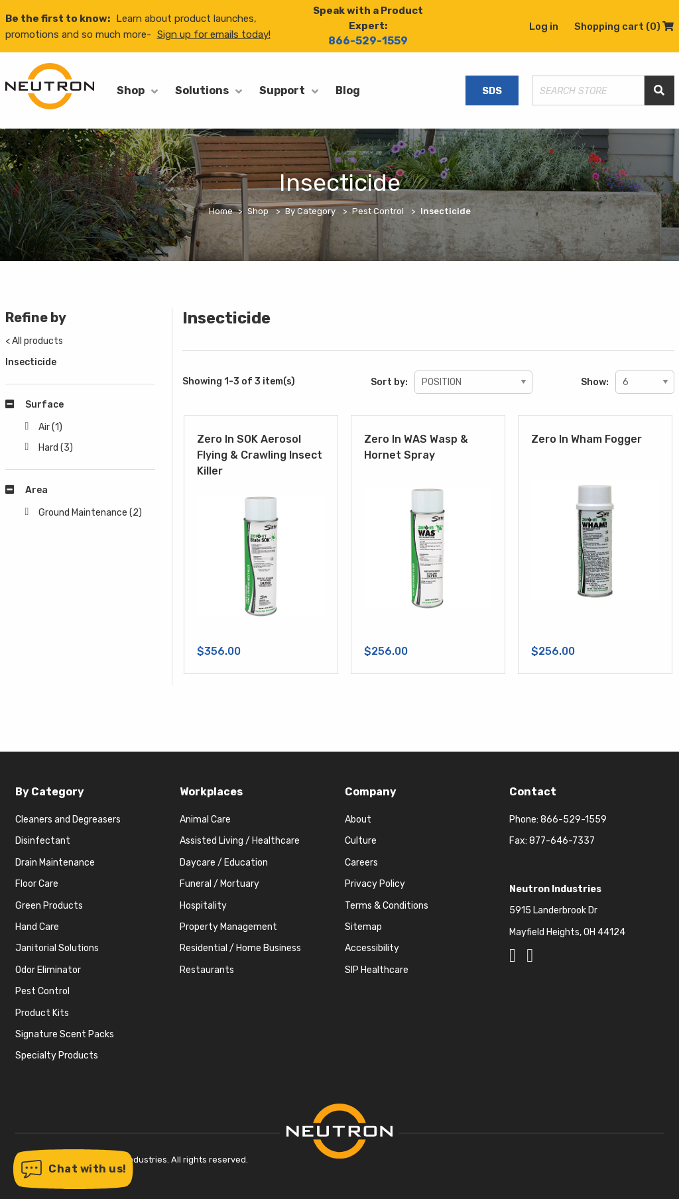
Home (221, 211)
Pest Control (42, 991)
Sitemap (363, 927)
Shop (131, 90)
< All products (34, 341)
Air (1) (50, 427)
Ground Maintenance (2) (90, 512)
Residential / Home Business (240, 948)
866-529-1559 (368, 40)
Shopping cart (624, 26)
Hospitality (203, 905)
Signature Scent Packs (64, 1034)
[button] (73, 1169)
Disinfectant (42, 840)
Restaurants (207, 970)
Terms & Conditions (386, 905)
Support (282, 90)
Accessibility (372, 948)
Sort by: (389, 382)
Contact (532, 791)
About (358, 819)
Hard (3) (55, 447)
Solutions (202, 90)
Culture (361, 840)
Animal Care (205, 819)
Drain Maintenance (55, 862)
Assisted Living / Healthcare (240, 840)
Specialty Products (56, 1055)
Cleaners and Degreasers (68, 819)
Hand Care (37, 927)
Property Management (228, 927)
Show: (595, 382)
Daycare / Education (224, 862)
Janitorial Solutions (57, 948)
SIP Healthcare (376, 970)
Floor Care (36, 883)
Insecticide (30, 362)
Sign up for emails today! (214, 34)
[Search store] (588, 90)
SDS (492, 91)
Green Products (49, 905)
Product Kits (42, 1013)
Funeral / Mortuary (219, 883)
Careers (361, 862)
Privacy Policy (375, 883)
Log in (543, 26)
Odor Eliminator (48, 970)
